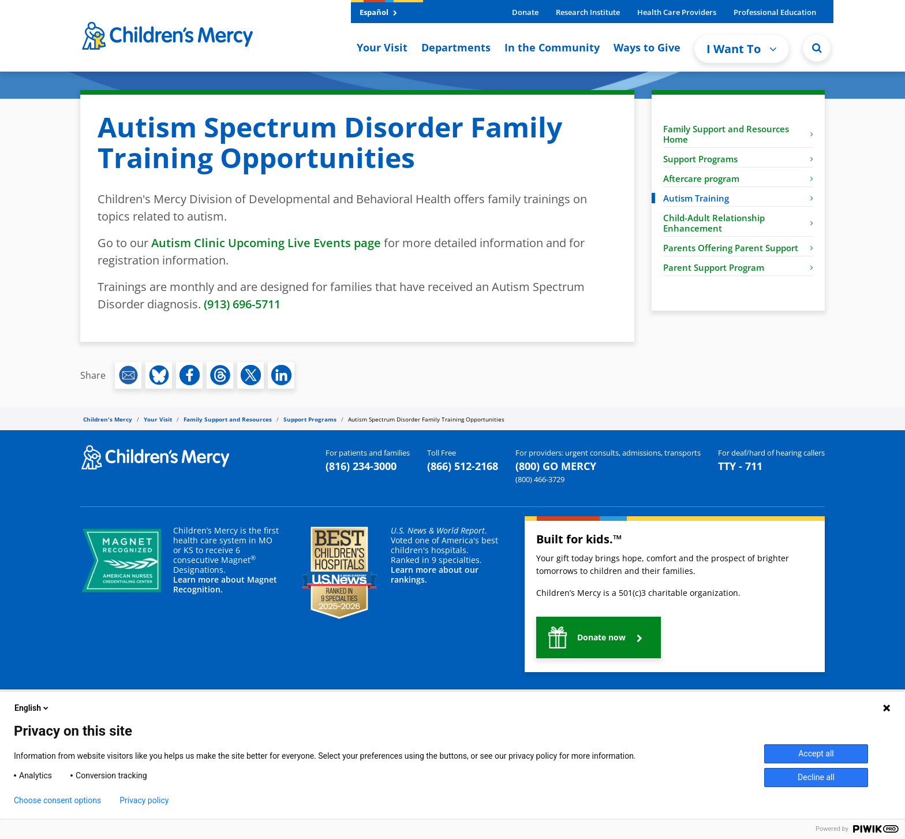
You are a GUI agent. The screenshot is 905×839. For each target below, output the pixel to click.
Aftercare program (738, 178)
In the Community (552, 47)
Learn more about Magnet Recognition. (225, 584)
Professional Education (775, 12)
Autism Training (738, 198)
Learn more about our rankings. (434, 574)
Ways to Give (647, 47)
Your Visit (382, 47)
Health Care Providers (676, 12)
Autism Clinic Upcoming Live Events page (266, 243)
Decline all (816, 777)
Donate (525, 12)
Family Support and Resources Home (738, 134)
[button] (598, 637)
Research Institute (588, 12)
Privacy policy (144, 800)
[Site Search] (817, 48)
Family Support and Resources (228, 419)
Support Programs (738, 159)
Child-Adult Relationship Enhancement (738, 222)
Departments (456, 47)
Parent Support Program (738, 267)
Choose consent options (57, 800)
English (32, 708)
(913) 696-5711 (242, 304)
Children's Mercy (107, 419)
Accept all (816, 753)
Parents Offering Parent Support (738, 248)
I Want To (741, 49)
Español (378, 12)
